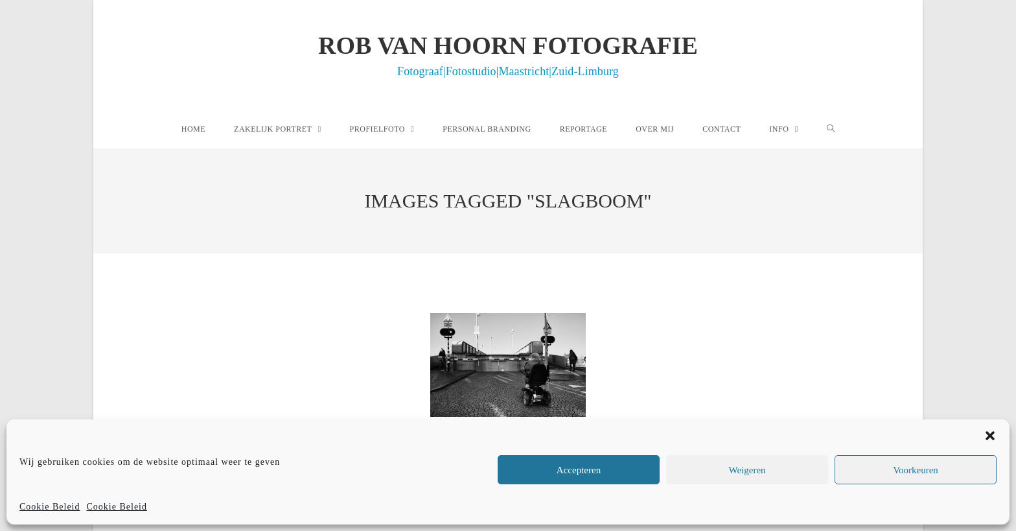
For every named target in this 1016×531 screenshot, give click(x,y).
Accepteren (579, 470)
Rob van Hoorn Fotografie (508, 54)
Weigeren (746, 470)
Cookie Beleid (49, 507)
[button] (990, 435)
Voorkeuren (915, 470)
